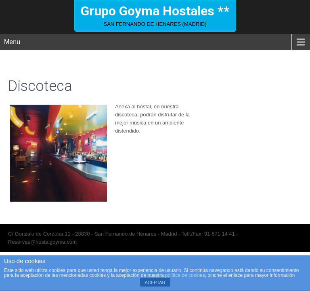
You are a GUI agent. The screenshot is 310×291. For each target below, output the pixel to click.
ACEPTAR (155, 282)
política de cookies (185, 275)
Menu (12, 41)
